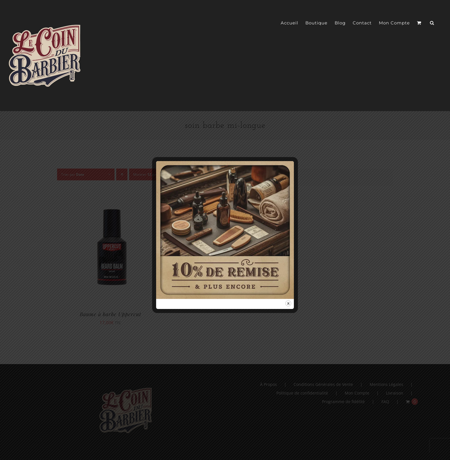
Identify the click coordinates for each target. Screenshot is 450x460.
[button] (432, 23)
